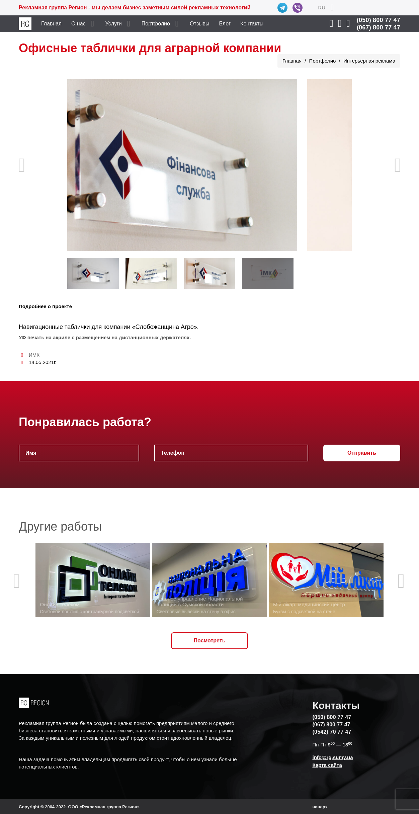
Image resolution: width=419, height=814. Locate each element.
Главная (51, 23)
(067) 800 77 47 (378, 27)
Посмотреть (210, 640)
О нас (78, 23)
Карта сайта (327, 765)
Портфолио (156, 23)
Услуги (113, 23)
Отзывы (200, 23)
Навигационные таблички (54, 327)
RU (321, 7)
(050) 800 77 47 (378, 20)
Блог (225, 23)
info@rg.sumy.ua (333, 757)
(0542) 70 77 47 (332, 732)
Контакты (251, 23)
